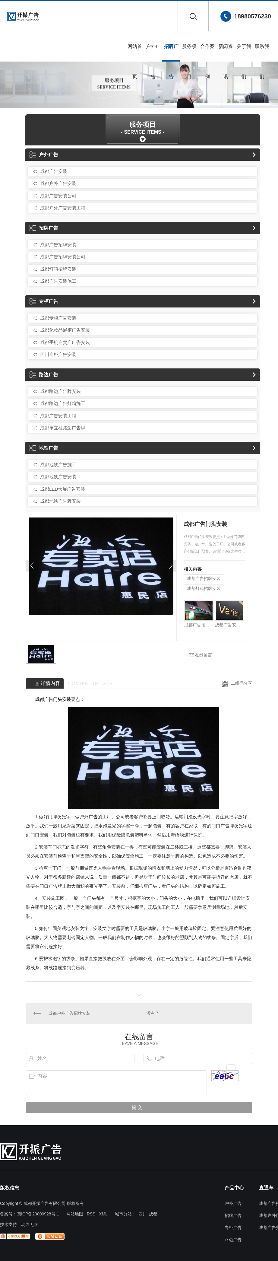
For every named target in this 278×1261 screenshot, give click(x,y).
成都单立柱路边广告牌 (62, 427)
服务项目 (189, 53)
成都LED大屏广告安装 (62, 489)
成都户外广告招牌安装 (69, 1013)
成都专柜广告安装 (58, 317)
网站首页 (135, 53)
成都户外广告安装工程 (62, 207)
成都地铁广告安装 (58, 476)
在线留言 (200, 655)
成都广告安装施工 (58, 281)
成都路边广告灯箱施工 (62, 403)
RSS (91, 1214)
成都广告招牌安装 (58, 244)
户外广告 (153, 53)
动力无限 (29, 1224)
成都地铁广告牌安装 (60, 501)
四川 (142, 1214)
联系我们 (262, 53)
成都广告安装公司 (58, 195)
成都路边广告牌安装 (60, 391)
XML (103, 1214)
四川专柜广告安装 (58, 354)
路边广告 (44, 374)
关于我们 (244, 53)
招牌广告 (171, 53)
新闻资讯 (225, 53)
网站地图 (74, 1214)
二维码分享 (241, 683)
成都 (153, 1214)
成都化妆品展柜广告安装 (65, 330)
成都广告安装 (53, 171)
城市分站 (123, 1214)
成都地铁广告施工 (58, 464)
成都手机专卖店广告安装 (65, 342)
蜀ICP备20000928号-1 (38, 1214)
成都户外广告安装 (58, 183)
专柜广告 (44, 301)
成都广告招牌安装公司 (62, 256)
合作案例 (207, 53)
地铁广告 (44, 448)
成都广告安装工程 (58, 415)
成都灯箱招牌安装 (58, 269)
